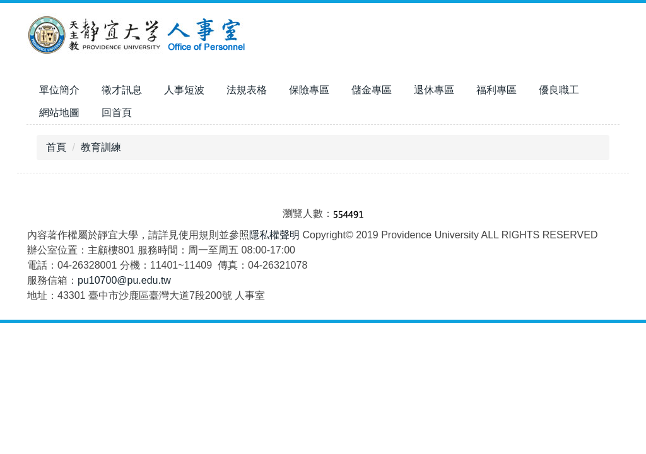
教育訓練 (101, 147)
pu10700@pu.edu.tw (124, 280)
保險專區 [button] (309, 89)
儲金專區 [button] (371, 89)
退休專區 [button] (434, 89)
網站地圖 (59, 112)
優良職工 (559, 89)
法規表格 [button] (246, 89)
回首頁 (117, 112)
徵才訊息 (122, 89)
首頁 (56, 147)
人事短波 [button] (184, 89)
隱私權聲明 (274, 235)
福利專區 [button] (496, 89)
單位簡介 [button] (59, 89)
